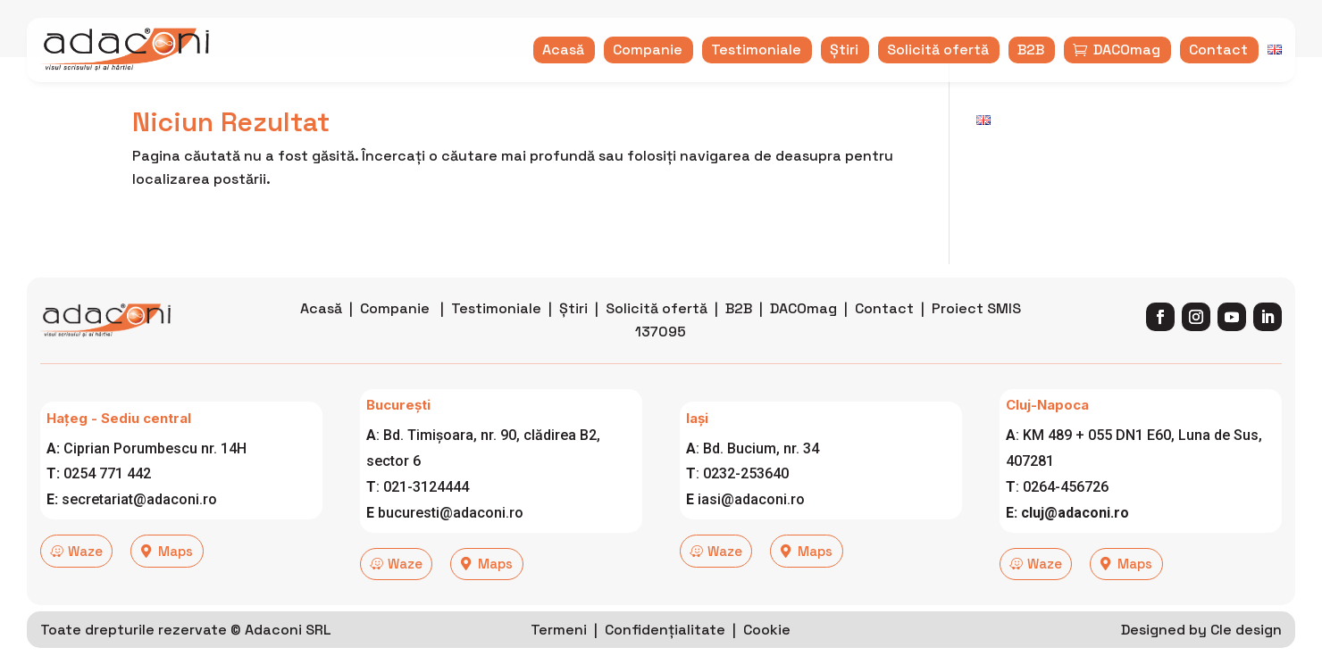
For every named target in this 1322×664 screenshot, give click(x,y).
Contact (884, 333)
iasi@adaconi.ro (751, 524)
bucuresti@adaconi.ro (450, 536)
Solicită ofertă (656, 333)
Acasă (321, 333)
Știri (573, 333)
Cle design (1246, 647)
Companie (395, 333)
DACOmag (803, 333)
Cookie (767, 647)
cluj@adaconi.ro (1075, 536)
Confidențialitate (665, 647)
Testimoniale (496, 333)
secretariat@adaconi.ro (139, 524)
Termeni (559, 647)
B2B (738, 333)
